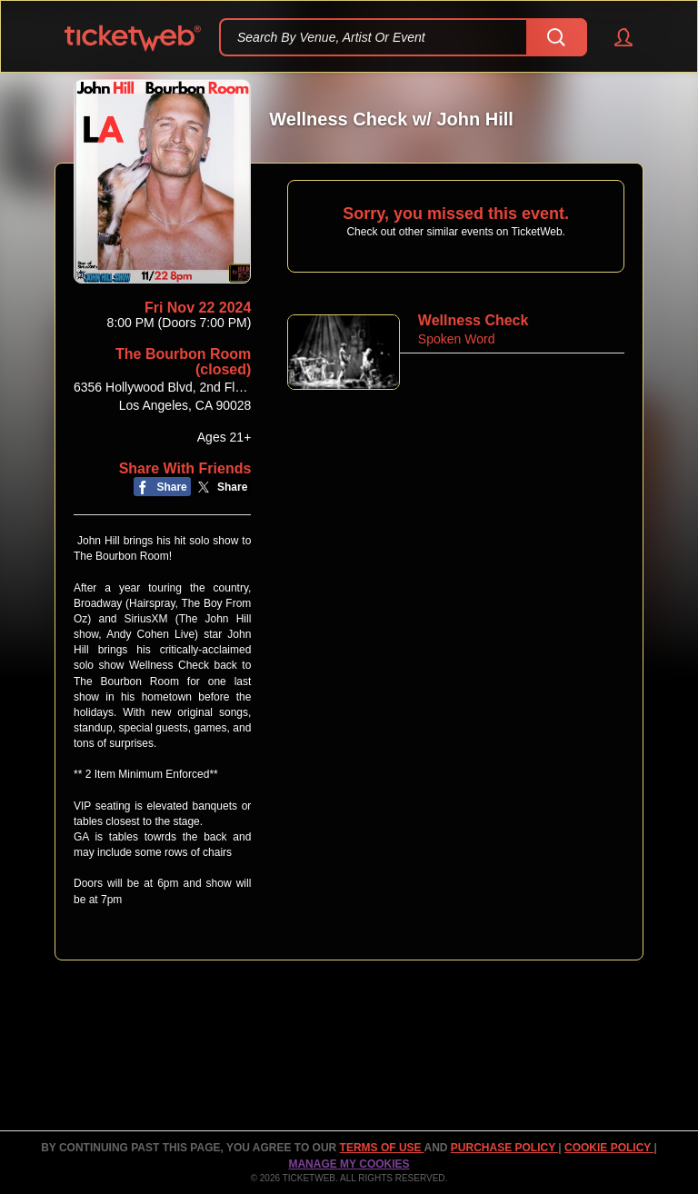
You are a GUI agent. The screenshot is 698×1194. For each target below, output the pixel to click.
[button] (615, 37)
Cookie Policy (608, 1147)
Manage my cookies (348, 1164)
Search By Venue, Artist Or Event (331, 37)
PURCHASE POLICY (504, 1147)
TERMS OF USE (382, 1147)
